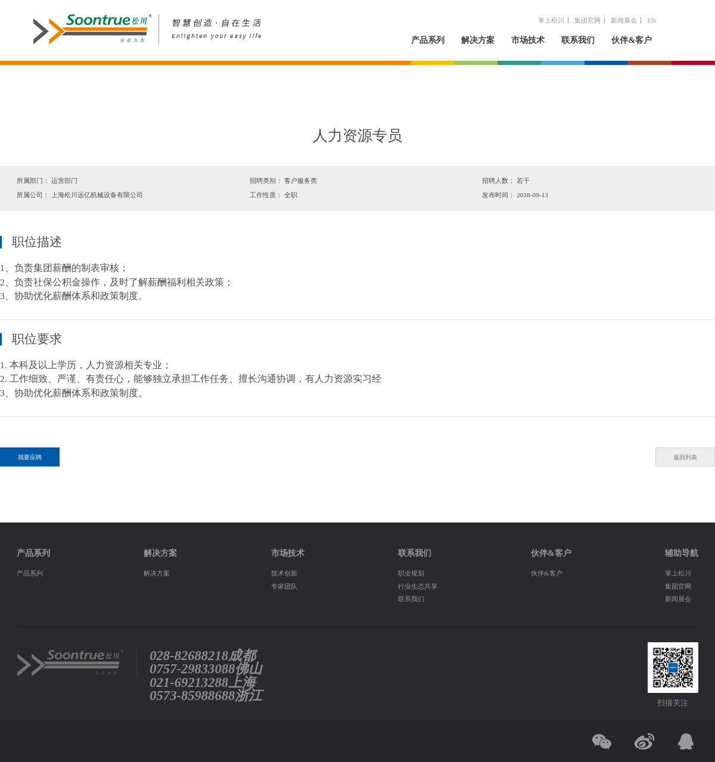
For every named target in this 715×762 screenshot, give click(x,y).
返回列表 (685, 457)
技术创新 (284, 573)
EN (651, 20)
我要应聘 (30, 457)
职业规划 (411, 573)
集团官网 (587, 20)
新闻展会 (624, 20)
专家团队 (284, 586)
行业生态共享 (417, 586)
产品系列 (427, 40)
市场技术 (528, 40)
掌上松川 (551, 20)
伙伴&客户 (631, 40)
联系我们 (578, 40)
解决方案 (478, 40)
